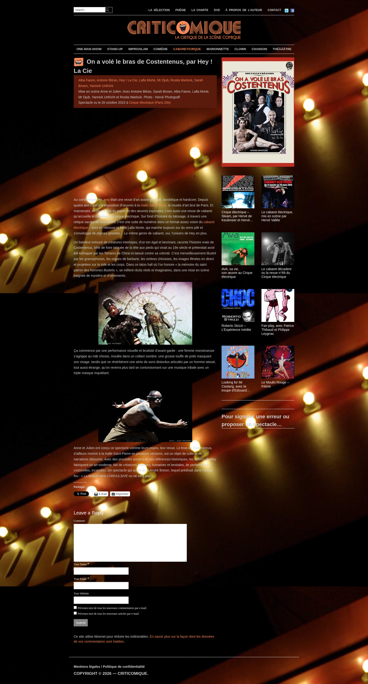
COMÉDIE (160, 49)
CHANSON (259, 49)
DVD (217, 10)
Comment (79, 520)
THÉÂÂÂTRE (282, 49)
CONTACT (274, 10)
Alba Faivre (86, 80)
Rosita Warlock (181, 80)
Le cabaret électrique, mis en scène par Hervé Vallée (277, 216)
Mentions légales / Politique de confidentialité (109, 666)
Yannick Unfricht (101, 86)
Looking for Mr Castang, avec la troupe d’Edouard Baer (234, 386)
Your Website (81, 593)
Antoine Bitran (107, 80)
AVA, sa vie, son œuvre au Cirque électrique (237, 273)
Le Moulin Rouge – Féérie (275, 384)
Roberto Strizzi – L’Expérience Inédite (236, 328)
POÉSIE (180, 10)
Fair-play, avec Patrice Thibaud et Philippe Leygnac (277, 330)
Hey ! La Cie (128, 80)
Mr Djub (163, 80)
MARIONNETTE (218, 49)
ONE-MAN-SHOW (89, 49)
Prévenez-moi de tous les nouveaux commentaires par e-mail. (112, 608)
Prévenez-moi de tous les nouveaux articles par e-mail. (108, 613)
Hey (107, 200)
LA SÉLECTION (159, 10)
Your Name (80, 564)
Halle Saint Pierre (153, 205)
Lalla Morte (147, 80)
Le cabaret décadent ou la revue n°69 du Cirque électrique (276, 273)
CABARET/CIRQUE (187, 49)
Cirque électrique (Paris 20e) (150, 102)
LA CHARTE (200, 10)
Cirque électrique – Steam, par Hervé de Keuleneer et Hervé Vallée (237, 216)
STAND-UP (115, 49)
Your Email (80, 579)
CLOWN (240, 49)
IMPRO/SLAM (138, 49)
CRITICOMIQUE (132, 673)
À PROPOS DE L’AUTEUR (244, 10)
